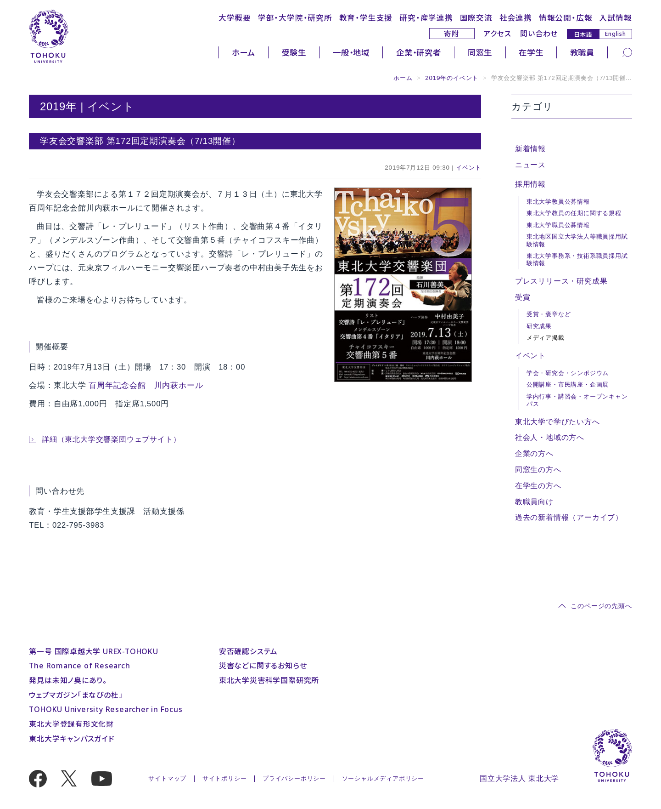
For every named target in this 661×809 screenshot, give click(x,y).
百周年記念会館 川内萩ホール (146, 385)
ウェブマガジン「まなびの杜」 (76, 695)
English (615, 33)
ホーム (243, 52)
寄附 (451, 33)
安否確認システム (248, 651)
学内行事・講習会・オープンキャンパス (577, 400)
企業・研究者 (418, 52)
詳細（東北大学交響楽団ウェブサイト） (111, 439)
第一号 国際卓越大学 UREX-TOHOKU (93, 651)
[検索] (627, 52)
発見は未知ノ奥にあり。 (68, 680)
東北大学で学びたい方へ (557, 422)
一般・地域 (351, 52)
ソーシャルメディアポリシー (383, 778)
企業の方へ (534, 453)
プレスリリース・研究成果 (561, 281)
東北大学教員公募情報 (558, 201)
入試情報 (615, 17)
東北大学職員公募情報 (558, 225)
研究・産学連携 (426, 17)
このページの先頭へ (601, 606)
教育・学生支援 (366, 17)
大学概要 (234, 17)
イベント (468, 167)
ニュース (530, 165)
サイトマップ (167, 778)
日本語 (583, 34)
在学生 (531, 52)
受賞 (523, 297)
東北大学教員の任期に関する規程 (574, 213)
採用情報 (530, 184)
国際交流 (476, 17)
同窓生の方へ (538, 469)
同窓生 (480, 52)
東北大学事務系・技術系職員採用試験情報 (577, 259)
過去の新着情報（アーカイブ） (569, 517)
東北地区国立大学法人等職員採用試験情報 (577, 240)
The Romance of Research (79, 666)
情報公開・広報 (566, 17)
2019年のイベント (451, 77)
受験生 (294, 52)
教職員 (582, 52)
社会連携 (515, 17)
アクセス (497, 33)
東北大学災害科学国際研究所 (269, 680)
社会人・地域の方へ (549, 437)
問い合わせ (539, 33)
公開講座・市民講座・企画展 (568, 384)
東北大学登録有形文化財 (71, 724)
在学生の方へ (538, 486)
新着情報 (530, 149)
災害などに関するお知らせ (263, 666)
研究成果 (539, 326)
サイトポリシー (224, 778)
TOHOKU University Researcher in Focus (105, 709)
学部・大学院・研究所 (295, 17)
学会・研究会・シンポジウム (568, 373)
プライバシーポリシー (294, 778)
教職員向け (534, 502)
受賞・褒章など (549, 314)
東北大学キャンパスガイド (72, 739)
